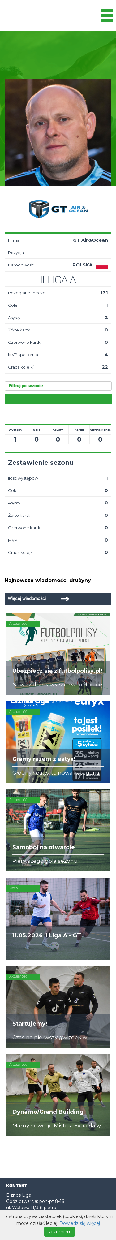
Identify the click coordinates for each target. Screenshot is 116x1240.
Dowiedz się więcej (79, 1223)
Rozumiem (59, 1231)
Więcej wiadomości (27, 599)
